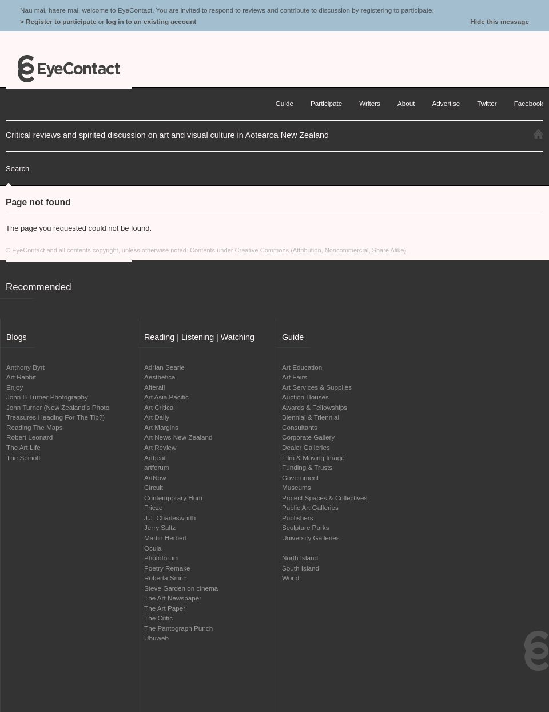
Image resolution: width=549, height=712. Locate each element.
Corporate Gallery (308, 437)
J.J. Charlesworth (170, 517)
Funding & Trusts (307, 467)
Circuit (153, 487)
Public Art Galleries (310, 507)
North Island (300, 557)
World (290, 578)
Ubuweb (156, 638)
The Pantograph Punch (178, 628)
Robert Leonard (29, 437)
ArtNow (155, 477)
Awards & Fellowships (314, 407)
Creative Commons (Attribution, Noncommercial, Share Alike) (321, 250)
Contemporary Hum (173, 497)
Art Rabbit (21, 377)
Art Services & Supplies (317, 387)
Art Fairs (294, 377)
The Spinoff (23, 457)
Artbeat (155, 457)
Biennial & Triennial (310, 417)
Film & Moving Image (313, 457)
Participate (326, 103)
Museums (296, 487)
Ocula (153, 548)
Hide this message (499, 21)
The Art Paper (164, 608)
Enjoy (14, 387)
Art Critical (159, 407)
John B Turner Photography (47, 397)
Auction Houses (305, 397)
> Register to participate (58, 21)
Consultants (299, 427)
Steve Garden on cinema (181, 588)
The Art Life (23, 447)
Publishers (297, 517)
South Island (300, 568)
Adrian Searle (164, 367)
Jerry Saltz (160, 527)
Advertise (446, 103)
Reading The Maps (34, 427)
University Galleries (311, 537)
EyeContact (69, 69)
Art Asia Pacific (166, 397)
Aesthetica (160, 377)
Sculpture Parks (305, 527)
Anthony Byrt (25, 367)
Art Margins (161, 427)
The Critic (158, 618)
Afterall (154, 387)
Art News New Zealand (178, 437)
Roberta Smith (165, 578)
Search (17, 168)
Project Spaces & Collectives (324, 497)
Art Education (302, 367)
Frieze (153, 507)
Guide (284, 103)
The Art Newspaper (172, 598)
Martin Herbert (165, 537)
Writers (369, 103)
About (406, 103)
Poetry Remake (167, 568)
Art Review (160, 447)
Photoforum (161, 557)
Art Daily (156, 417)
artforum (156, 467)
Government (300, 477)
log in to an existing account (151, 21)
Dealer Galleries (306, 447)
